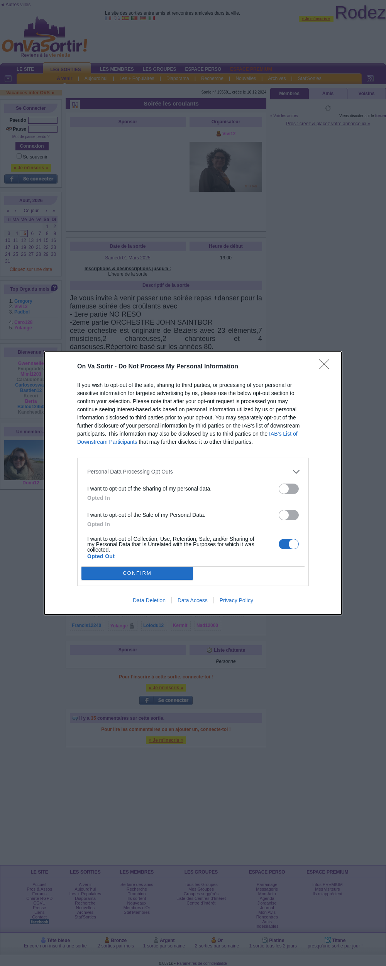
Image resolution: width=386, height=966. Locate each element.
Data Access (193, 600)
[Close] (326, 366)
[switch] (289, 489)
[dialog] (193, 483)
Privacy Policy (236, 600)
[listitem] (193, 472)
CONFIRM (137, 573)
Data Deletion (149, 600)
